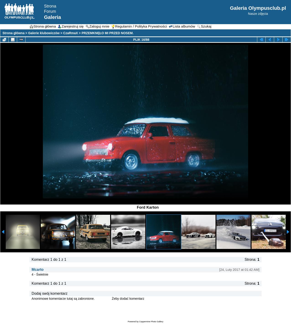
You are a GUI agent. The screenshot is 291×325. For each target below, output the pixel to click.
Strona (50, 6)
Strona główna (13, 33)
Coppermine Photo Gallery (151, 321)
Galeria (52, 17)
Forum (50, 11)
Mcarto (38, 269)
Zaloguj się (103, 298)
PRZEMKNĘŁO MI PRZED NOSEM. (108, 33)
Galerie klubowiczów (44, 33)
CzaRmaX (70, 33)
